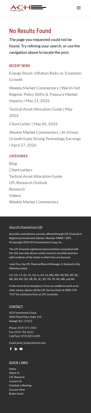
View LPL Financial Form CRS (25, 227)
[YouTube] (21, 349)
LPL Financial (71, 233)
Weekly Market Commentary (34, 201)
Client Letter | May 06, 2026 (33, 123)
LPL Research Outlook (28, 182)
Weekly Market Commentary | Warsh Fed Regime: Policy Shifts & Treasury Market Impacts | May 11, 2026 (44, 94)
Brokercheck (16, 393)
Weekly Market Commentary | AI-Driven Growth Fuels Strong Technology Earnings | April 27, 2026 (45, 138)
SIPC (68, 238)
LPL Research (17, 377)
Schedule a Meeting (20, 385)
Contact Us (15, 381)
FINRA (60, 238)
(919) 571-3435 (27, 327)
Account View (17, 389)
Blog (13, 163)
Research (17, 189)
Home (12, 368)
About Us (14, 372)
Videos (15, 195)
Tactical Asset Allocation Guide (35, 176)
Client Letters (20, 169)
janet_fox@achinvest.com (31, 342)
